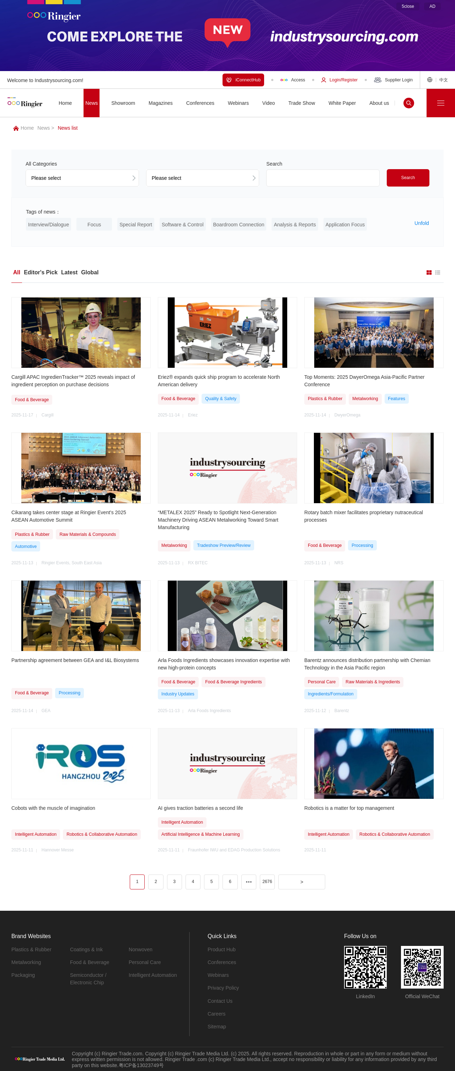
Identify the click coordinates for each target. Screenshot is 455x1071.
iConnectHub (243, 79)
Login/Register (339, 79)
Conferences (222, 962)
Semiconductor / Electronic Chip (88, 978)
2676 (267, 881)
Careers (216, 1013)
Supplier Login (393, 79)
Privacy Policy (223, 987)
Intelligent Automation (152, 975)
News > (45, 128)
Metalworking (26, 962)
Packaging (22, 975)
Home (23, 128)
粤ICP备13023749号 (141, 1064)
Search (408, 177)
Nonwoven (140, 949)
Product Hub (221, 949)
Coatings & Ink (86, 949)
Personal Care (145, 962)
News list (67, 128)
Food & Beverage (89, 962)
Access (292, 79)
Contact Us (220, 1000)
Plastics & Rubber (31, 949)
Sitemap (217, 1026)
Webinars (218, 975)
